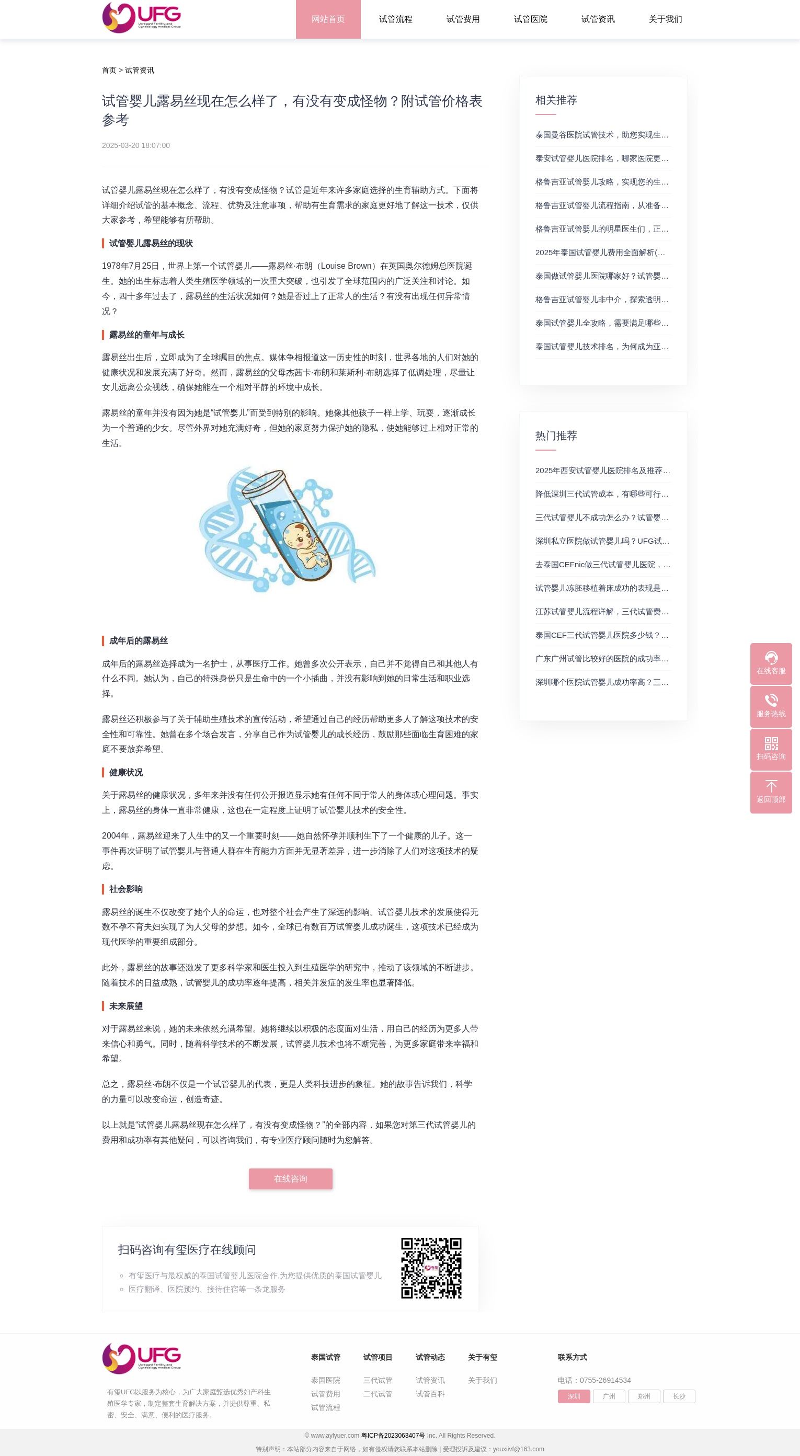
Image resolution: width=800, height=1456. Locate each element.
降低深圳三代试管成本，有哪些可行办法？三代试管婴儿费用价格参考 (657, 493)
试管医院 (530, 19)
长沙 (679, 1396)
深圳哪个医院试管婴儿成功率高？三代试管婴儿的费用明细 (637, 682)
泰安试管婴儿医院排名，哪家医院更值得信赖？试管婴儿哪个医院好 (653, 158)
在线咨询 (290, 1178)
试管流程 (396, 19)
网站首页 (328, 19)
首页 (109, 70)
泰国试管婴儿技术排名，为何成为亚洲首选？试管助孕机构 (637, 346)
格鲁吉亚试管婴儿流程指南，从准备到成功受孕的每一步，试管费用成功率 (664, 205)
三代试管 (378, 1380)
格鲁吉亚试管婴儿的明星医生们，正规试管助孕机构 (625, 228)
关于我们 (665, 19)
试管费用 (463, 19)
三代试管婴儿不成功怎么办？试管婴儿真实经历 (617, 517)
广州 (609, 1396)
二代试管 (378, 1394)
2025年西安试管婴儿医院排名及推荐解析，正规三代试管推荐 (642, 470)
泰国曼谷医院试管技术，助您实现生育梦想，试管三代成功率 (641, 134)
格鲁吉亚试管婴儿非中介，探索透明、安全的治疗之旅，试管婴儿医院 (657, 299)
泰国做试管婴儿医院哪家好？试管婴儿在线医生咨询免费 (633, 275)
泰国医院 (325, 1380)
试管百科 (430, 1394)
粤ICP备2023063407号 (393, 1435)
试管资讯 (598, 19)
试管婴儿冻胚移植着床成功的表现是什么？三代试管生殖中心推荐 (649, 587)
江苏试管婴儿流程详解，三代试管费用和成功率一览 (625, 611)
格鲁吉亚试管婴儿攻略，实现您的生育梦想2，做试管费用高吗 (643, 181)
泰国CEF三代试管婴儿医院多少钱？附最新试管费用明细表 (637, 634)
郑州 (644, 1396)
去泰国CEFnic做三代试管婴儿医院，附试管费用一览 (626, 564)
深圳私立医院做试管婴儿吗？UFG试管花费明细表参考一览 (637, 540)
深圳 (574, 1396)
